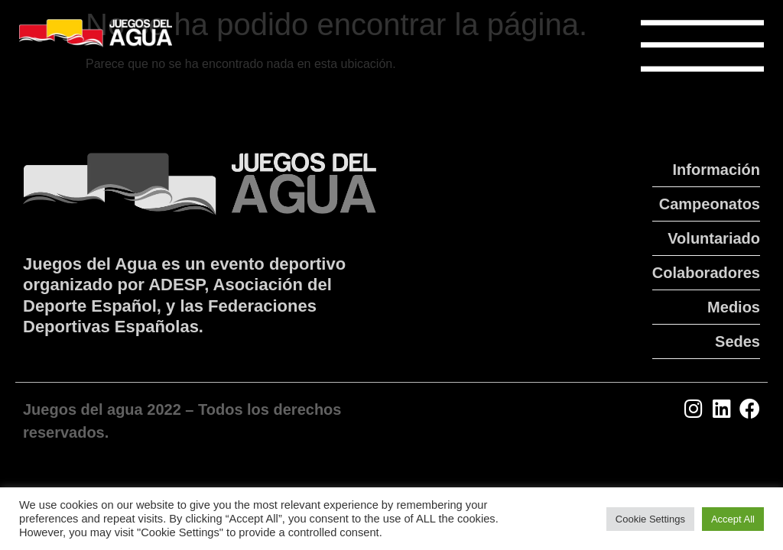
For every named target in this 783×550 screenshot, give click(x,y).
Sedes (737, 341)
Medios (733, 307)
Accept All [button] (733, 519)
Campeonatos (709, 204)
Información (716, 169)
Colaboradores (706, 272)
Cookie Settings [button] (650, 519)
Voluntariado (714, 238)
